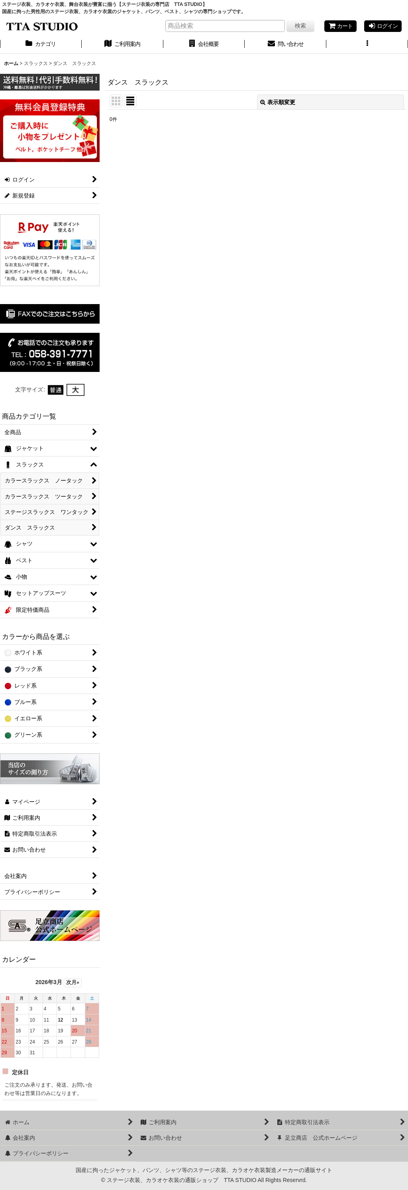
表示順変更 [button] (277, 102)
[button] (367, 44)
